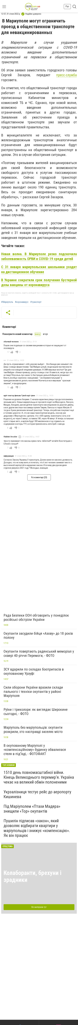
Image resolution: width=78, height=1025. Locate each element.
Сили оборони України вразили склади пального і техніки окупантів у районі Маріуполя (33, 691)
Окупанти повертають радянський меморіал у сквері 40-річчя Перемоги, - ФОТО (39, 653)
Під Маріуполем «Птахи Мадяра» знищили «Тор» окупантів (32, 809)
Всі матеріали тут (39, 907)
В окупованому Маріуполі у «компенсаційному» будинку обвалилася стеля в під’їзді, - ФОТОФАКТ (35, 749)
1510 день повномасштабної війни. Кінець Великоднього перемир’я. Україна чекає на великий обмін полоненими (39, 777)
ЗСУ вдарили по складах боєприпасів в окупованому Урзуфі (34, 671)
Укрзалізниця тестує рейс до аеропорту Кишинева (37, 794)
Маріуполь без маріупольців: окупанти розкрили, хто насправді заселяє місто (33, 729)
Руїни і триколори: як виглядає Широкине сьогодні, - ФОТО (36, 711)
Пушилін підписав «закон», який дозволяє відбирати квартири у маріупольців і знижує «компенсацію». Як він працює (37, 828)
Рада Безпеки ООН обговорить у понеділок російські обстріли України (36, 617)
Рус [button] (67, 6)
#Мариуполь (7, 302)
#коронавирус (22, 302)
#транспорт (36, 302)
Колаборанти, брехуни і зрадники (32, 876)
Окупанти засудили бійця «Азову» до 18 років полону (38, 635)
